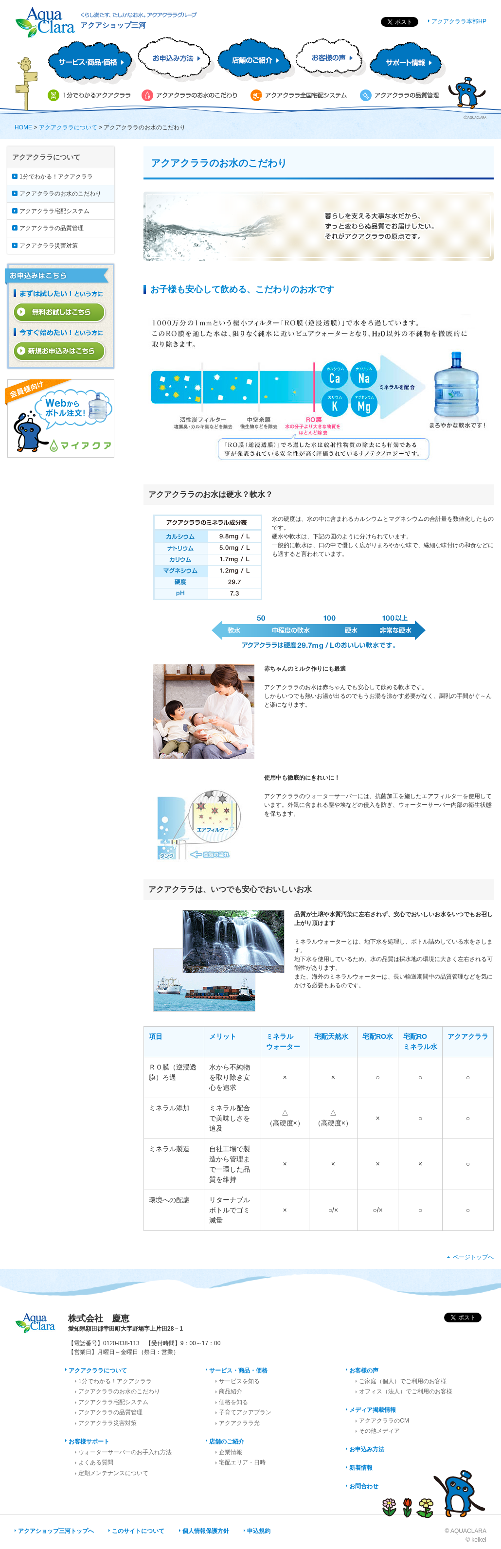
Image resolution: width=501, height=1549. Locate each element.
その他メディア (379, 1430)
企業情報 (230, 1452)
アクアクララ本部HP (458, 21)
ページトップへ (473, 1257)
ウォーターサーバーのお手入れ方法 (125, 1452)
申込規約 (258, 1531)
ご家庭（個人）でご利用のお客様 (403, 1381)
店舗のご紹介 (226, 1441)
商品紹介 (230, 1391)
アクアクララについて (68, 127)
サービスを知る (239, 1381)
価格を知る (233, 1402)
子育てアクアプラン (245, 1412)
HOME (23, 127)
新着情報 (361, 1467)
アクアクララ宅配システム (54, 211)
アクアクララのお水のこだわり (60, 193)
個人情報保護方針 (205, 1531)
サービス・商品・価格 (238, 1370)
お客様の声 (363, 1370)
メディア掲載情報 (372, 1410)
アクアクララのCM (384, 1420)
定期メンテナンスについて (113, 1473)
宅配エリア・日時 (242, 1462)
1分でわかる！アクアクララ (56, 176)
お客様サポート (89, 1441)
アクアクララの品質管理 (51, 228)
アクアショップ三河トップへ (56, 1531)
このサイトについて (138, 1531)
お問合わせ (363, 1486)
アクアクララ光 (239, 1423)
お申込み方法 (366, 1449)
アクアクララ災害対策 (48, 245)
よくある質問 (95, 1462)
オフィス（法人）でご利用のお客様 (405, 1391)
